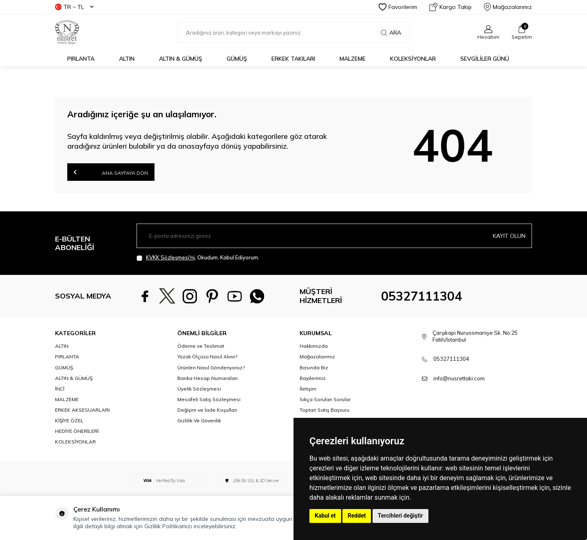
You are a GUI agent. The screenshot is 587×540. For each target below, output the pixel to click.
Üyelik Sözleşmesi (199, 389)
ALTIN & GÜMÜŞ (180, 58)
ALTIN (127, 58)
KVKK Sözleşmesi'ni (170, 257)
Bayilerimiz (313, 378)
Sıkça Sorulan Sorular (325, 399)
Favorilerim (398, 7)
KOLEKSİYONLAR (413, 58)
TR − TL (74, 7)
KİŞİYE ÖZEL (69, 420)
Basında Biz (314, 367)
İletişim (308, 389)
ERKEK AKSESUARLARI (82, 410)
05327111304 (421, 296)
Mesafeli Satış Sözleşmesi (209, 399)
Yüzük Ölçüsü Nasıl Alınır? (207, 356)
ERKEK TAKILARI (293, 58)
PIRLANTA (81, 58)
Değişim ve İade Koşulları (207, 410)
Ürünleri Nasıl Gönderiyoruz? (211, 367)
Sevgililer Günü (484, 58)
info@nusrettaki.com (459, 378)
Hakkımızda (314, 346)
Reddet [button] (357, 515)
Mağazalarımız (508, 7)
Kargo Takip (450, 7)
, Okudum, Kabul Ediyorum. (198, 257)
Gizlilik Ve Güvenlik (199, 420)
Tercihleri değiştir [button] (400, 515)
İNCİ (59, 389)
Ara (391, 32)
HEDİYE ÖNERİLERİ (77, 431)
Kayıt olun (509, 235)
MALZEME (353, 58)
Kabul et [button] (325, 515)
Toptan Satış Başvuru (324, 410)
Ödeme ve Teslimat (200, 346)
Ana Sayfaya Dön (111, 172)
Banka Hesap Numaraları (207, 378)
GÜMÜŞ (237, 58)
